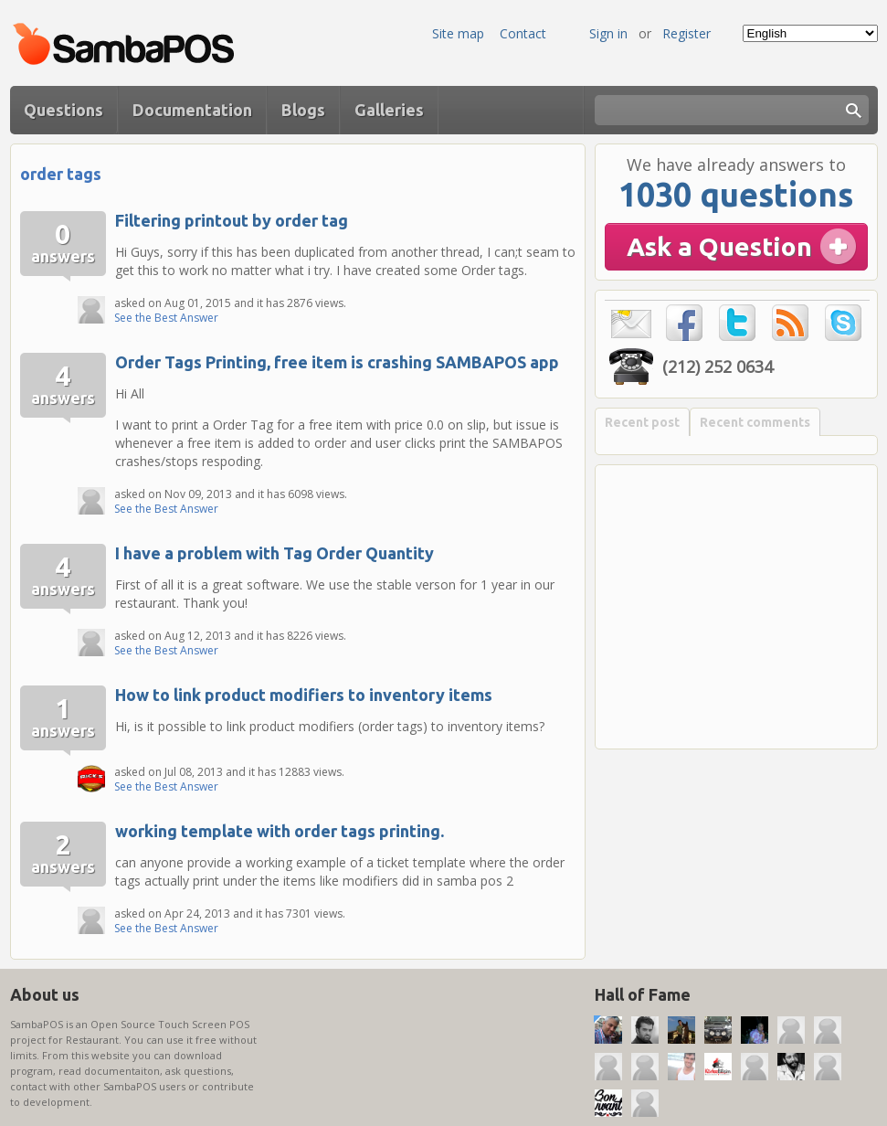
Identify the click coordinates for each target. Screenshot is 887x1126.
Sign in (608, 33)
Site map (458, 33)
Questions (63, 110)
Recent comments (755, 422)
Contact (523, 33)
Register (686, 33)
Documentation (192, 110)
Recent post (642, 422)
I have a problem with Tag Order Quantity (274, 553)
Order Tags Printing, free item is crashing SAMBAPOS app (337, 362)
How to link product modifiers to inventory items (303, 694)
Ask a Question (719, 246)
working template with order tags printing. (279, 831)
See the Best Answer (166, 317)
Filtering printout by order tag (231, 220)
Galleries (389, 110)
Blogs (303, 110)
